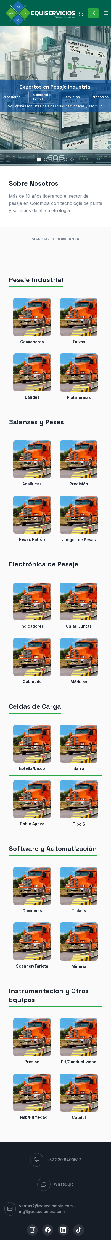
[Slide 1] (39, 160)
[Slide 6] (72, 159)
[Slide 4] (58, 159)
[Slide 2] (45, 159)
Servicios (71, 97)
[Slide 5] (65, 159)
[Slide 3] (52, 159)
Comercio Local (42, 96)
